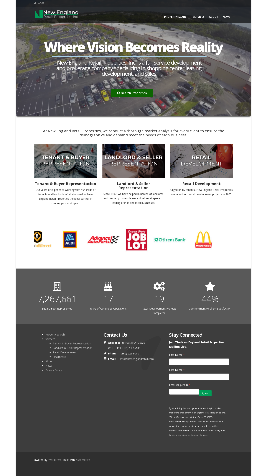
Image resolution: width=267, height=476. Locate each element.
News (226, 17)
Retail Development (65, 352)
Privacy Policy (53, 370)
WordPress (55, 460)
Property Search (176, 17)
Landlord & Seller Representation (73, 348)
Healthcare (59, 357)
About (213, 17)
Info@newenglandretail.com (137, 359)
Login (39, 2)
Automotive (83, 460)
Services (199, 17)
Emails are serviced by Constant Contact (188, 435)
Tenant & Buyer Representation (72, 343)
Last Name (177, 370)
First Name (177, 354)
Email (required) (179, 385)
